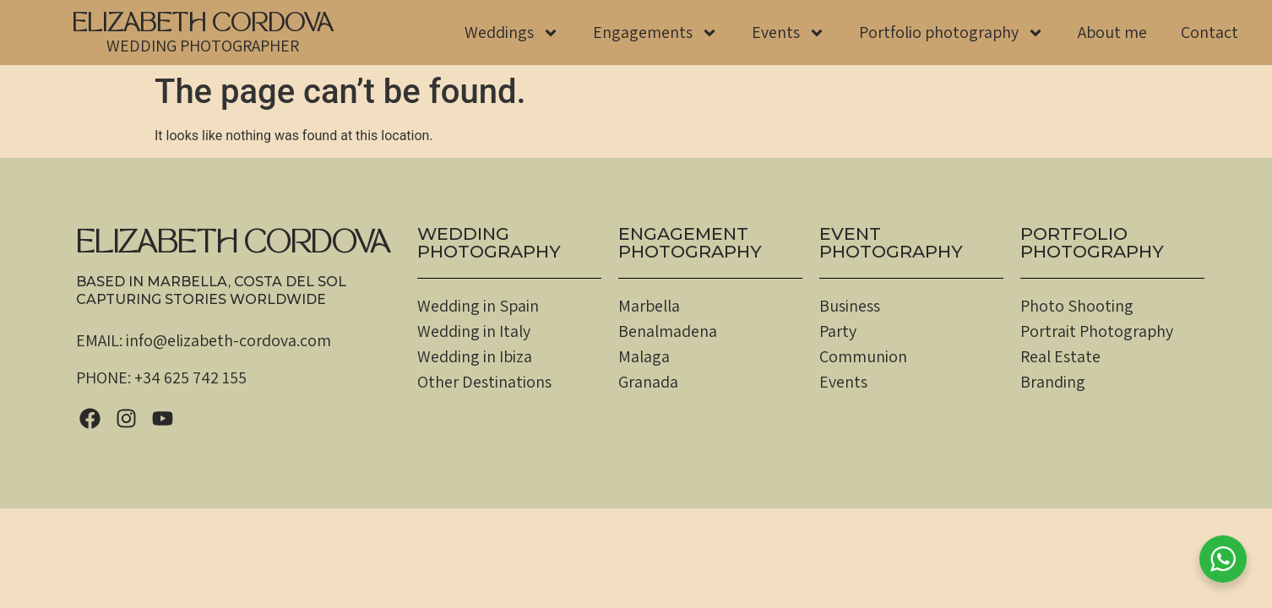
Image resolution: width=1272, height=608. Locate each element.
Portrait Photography (1096, 331)
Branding (1052, 382)
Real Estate (1060, 356)
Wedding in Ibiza (474, 356)
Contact (1209, 32)
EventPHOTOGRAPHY (891, 242)
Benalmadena (667, 331)
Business (849, 306)
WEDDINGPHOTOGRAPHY (489, 242)
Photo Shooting (1076, 306)
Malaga (644, 356)
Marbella (649, 306)
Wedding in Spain (478, 306)
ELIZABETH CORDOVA (202, 26)
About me (1112, 32)
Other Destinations (484, 382)
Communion (863, 356)
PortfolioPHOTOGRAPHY (1092, 242)
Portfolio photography (951, 33)
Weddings (512, 33)
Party (837, 331)
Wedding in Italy (473, 331)
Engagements (655, 33)
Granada (648, 382)
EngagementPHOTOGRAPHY (690, 242)
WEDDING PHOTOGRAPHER (202, 46)
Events (788, 33)
